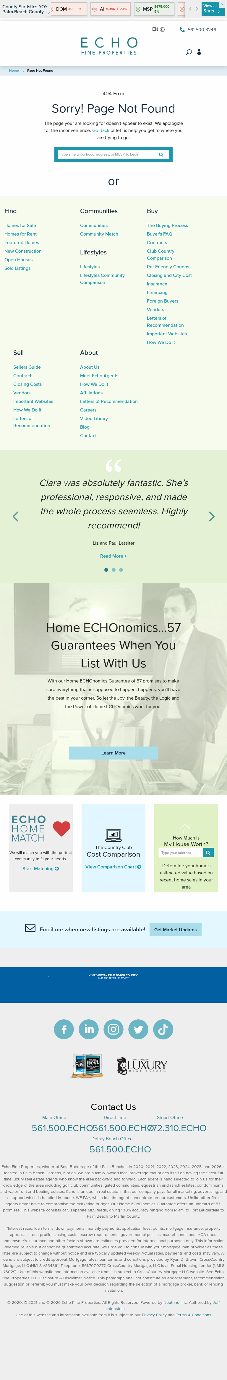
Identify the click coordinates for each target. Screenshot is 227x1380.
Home (14, 70)
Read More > (113, 555)
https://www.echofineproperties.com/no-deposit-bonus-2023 (113, 724)
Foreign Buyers (162, 300)
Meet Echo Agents (99, 375)
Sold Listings (17, 268)
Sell (18, 352)
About (89, 352)
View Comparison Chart (113, 866)
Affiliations (91, 392)
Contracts (157, 242)
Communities (99, 210)
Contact (88, 435)
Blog (85, 426)
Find (10, 210)
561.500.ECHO (62, 1128)
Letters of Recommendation (109, 401)
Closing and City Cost (169, 275)
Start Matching (40, 868)
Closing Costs (27, 384)
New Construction (23, 251)
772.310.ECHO (177, 1128)
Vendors (155, 309)
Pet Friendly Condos (168, 266)
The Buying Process (167, 225)
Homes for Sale (20, 225)
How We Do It (161, 342)
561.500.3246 (198, 29)
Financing (157, 292)
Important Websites (167, 333)
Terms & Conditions (193, 1315)
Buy (152, 210)
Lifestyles (93, 252)
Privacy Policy (154, 1315)
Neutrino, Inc (175, 1302)
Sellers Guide (27, 367)
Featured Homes (21, 242)
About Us (89, 367)
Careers (88, 409)
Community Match (99, 233)
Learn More (113, 752)
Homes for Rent (20, 233)
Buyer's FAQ (159, 233)
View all (211, 8)
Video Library (94, 418)
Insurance (157, 283)
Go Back (100, 130)
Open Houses (18, 259)
